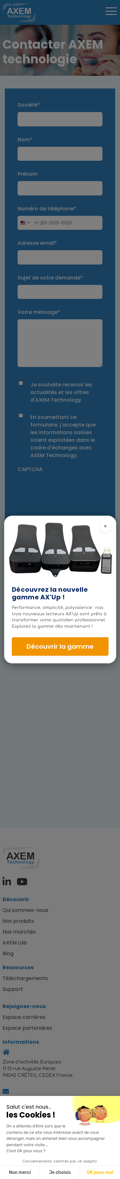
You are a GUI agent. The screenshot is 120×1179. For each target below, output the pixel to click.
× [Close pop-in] (105, 526)
